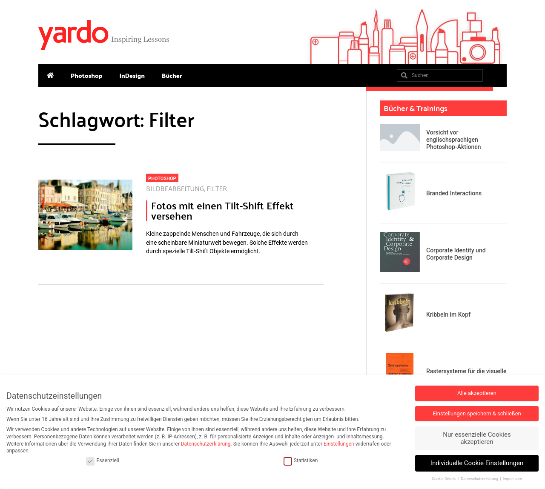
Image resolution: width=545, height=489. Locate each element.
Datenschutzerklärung (206, 444)
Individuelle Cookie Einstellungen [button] (476, 463)
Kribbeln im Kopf (448, 314)
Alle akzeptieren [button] (476, 393)
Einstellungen (339, 444)
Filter (217, 188)
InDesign (132, 75)
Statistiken (301, 460)
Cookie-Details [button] (444, 479)
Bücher (172, 75)
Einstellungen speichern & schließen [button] (477, 413)
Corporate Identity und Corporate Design (456, 254)
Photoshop (86, 75)
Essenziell (102, 460)
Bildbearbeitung (175, 188)
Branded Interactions (454, 193)
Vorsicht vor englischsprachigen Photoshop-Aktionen (453, 139)
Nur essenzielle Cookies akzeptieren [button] (477, 438)
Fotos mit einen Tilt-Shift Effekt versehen (222, 210)
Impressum (512, 479)
